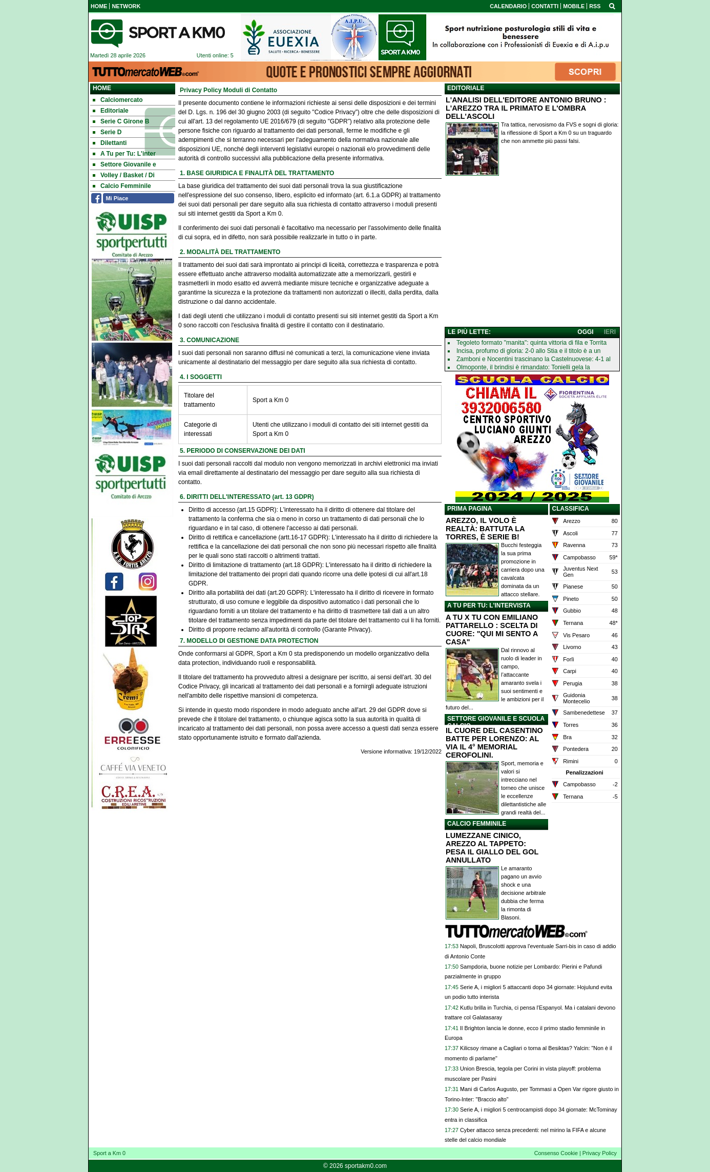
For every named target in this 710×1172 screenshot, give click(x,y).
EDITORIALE (465, 88)
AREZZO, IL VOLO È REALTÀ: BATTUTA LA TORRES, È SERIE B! (485, 528)
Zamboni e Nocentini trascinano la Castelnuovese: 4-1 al (533, 359)
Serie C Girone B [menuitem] (121, 121)
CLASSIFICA (570, 508)
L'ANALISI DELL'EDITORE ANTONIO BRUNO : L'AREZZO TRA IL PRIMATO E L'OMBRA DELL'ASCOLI (526, 108)
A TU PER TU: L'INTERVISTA (489, 605)
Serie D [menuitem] (107, 132)
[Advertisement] (532, 253)
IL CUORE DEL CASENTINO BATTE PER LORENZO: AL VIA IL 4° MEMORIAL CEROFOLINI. (494, 742)
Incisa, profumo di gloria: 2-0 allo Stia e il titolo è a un (528, 350)
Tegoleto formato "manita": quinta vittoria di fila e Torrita (531, 342)
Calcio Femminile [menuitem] (122, 186)
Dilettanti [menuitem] (110, 142)
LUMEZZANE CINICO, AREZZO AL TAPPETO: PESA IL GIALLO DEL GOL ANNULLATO (492, 847)
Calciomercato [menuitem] (118, 99)
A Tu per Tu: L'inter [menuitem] (124, 153)
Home (102, 88)
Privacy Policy (599, 1153)
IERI (610, 332)
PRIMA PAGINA (469, 508)
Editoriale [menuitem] (111, 110)
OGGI (585, 332)
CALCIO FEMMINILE (476, 823)
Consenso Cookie (556, 1153)
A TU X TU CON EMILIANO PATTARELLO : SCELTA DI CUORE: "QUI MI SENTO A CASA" (492, 629)
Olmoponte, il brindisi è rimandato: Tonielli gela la (523, 367)
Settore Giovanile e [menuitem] (124, 164)
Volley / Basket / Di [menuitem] (124, 175)
